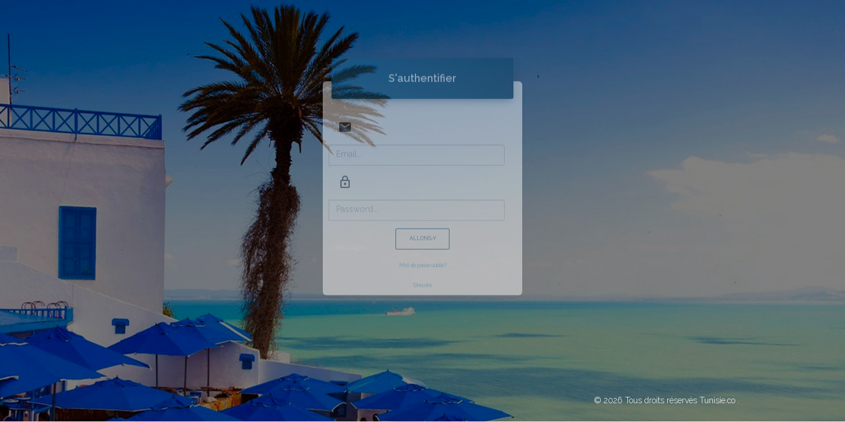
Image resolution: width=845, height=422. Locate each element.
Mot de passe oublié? (423, 251)
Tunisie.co (717, 400)
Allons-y (423, 224)
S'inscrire (422, 271)
